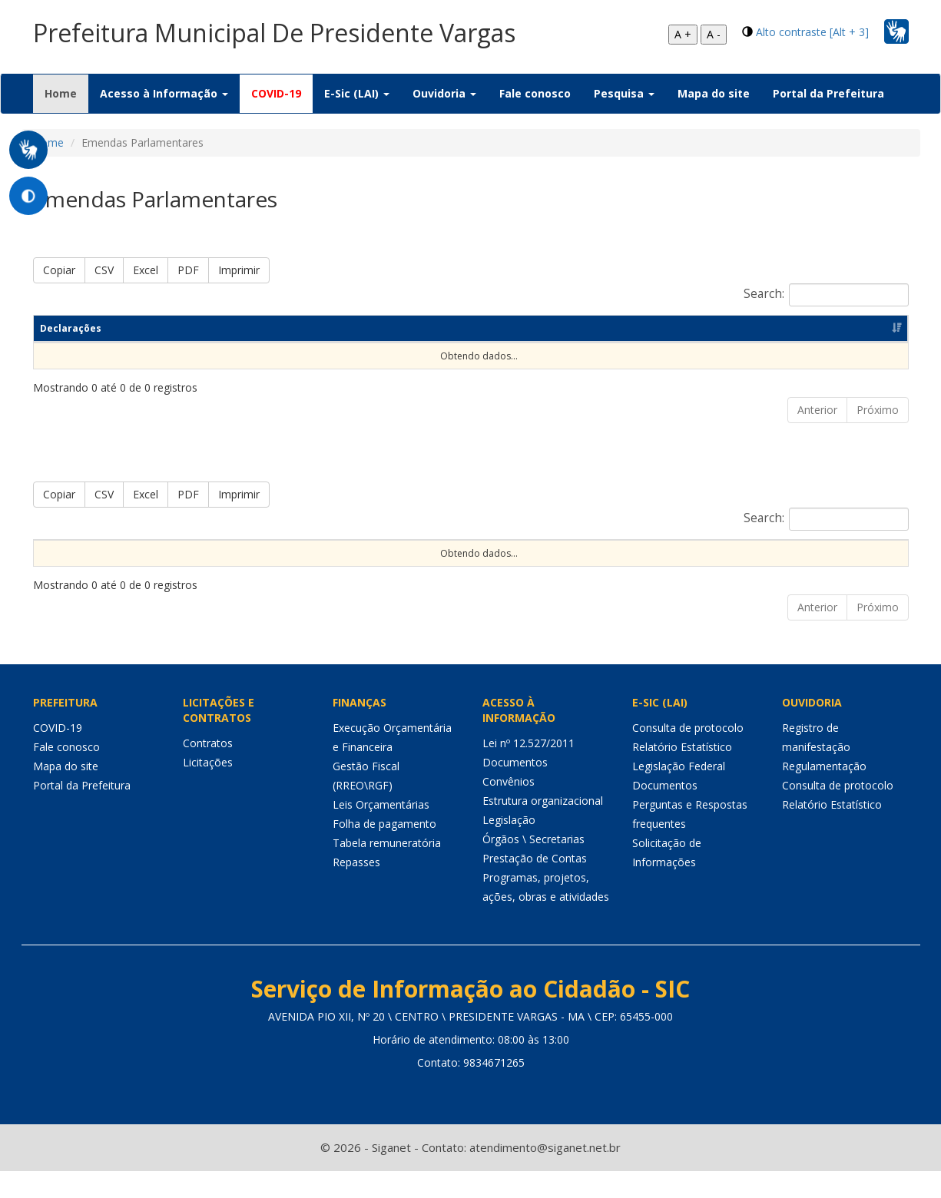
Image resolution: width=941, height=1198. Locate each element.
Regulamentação (824, 793)
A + (682, 34)
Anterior (817, 409)
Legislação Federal (678, 793)
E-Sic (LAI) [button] (356, 93)
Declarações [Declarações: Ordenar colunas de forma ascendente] (70, 328)
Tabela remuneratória (387, 869)
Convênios (508, 808)
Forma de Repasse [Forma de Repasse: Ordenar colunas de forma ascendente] (632, 552)
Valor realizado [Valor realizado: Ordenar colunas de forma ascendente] (845, 552)
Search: (826, 294)
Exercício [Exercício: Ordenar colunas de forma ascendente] (120, 552)
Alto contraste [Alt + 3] (812, 32)
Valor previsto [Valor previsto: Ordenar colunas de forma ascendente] (742, 552)
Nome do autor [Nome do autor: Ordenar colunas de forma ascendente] (331, 552)
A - (714, 34)
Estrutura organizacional (542, 827)
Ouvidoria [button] (444, 93)
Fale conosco (535, 93)
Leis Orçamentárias (381, 831)
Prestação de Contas (534, 885)
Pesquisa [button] (624, 93)
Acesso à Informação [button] (164, 93)
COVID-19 (276, 93)
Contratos (208, 770)
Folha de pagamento (384, 850)
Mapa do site (714, 93)
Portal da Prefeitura (828, 93)
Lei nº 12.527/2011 (528, 770)
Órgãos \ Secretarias (533, 866)
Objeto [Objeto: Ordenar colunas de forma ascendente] (415, 552)
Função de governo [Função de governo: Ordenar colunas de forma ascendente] (509, 552)
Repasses (356, 889)
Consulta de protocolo (688, 754)
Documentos (515, 789)
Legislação (508, 846)
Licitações (208, 789)
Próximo (878, 409)
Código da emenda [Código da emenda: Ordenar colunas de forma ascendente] (218, 552)
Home (66, 93)
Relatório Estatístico (682, 773)
